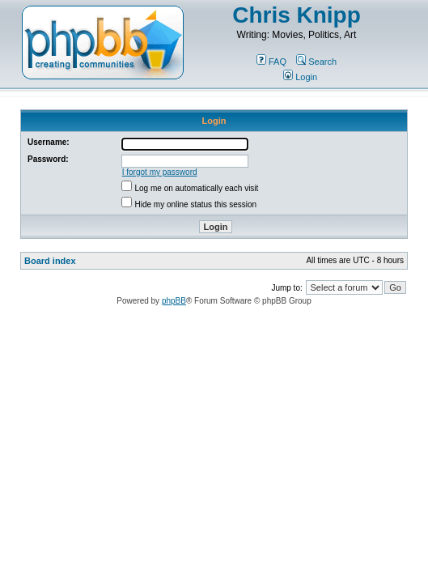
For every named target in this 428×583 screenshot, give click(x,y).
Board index (50, 261)
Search (316, 61)
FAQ (271, 61)
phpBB (174, 300)
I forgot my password (159, 172)
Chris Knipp (296, 15)
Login (300, 77)
